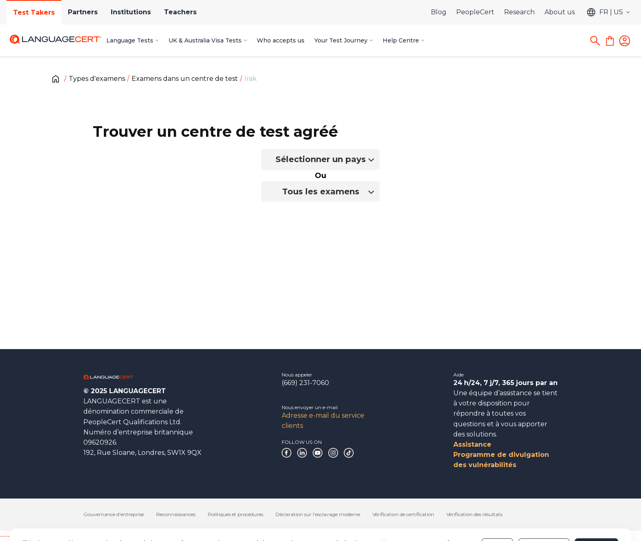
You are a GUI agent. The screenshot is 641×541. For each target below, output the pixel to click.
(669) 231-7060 (305, 383)
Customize (544, 512)
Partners (83, 12)
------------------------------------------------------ (66, 536)
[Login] (624, 40)
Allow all (596, 512)
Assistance (472, 444)
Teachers (180, 12)
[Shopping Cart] (609, 40)
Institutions (131, 12)
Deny (498, 512)
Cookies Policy (86, 515)
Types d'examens (97, 78)
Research (519, 12)
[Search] (595, 40)
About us (560, 12)
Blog (438, 12)
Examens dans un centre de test (185, 78)
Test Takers (34, 12)
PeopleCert (475, 12)
